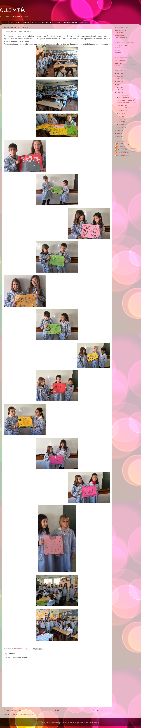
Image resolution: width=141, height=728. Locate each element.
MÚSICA (117, 50)
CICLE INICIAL (119, 35)
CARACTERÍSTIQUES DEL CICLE (76, 23)
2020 (119, 81)
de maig (121, 116)
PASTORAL (118, 65)
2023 (119, 73)
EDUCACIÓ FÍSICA (121, 45)
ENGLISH (118, 48)
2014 (119, 133)
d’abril (121, 119)
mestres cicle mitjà (123, 155)
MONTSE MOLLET (123, 152)
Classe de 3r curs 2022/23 (19, 23)
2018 (119, 87)
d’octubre (122, 111)
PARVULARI (119, 32)
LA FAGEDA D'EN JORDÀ (126, 100)
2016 (119, 92)
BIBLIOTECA (119, 63)
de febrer (122, 124)
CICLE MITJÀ (12, 11)
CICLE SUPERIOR (121, 37)
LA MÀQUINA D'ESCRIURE (127, 103)
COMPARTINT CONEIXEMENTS (124, 106)
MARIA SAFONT (122, 149)
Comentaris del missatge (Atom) (23, 714)
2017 (119, 90)
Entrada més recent (12, 710)
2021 (119, 79)
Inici (5, 23)
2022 (119, 76)
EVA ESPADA (121, 147)
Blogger (96, 723)
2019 (119, 84)
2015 (119, 130)
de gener (122, 127)
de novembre (123, 97)
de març (121, 121)
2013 (119, 136)
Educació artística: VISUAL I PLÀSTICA (46, 23)
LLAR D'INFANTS (120, 30)
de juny (121, 113)
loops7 (77, 723)
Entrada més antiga (101, 710)
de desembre (123, 95)
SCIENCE (118, 53)
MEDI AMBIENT (120, 60)
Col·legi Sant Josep (123, 144)
